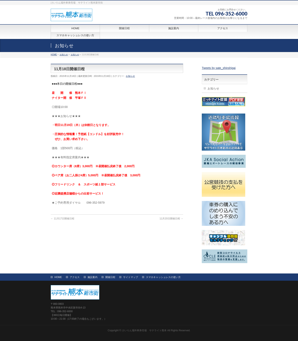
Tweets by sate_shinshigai (219, 68)
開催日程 (110, 277)
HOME (58, 277)
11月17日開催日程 (62, 218)
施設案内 (92, 277)
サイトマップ (130, 277)
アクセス (75, 277)
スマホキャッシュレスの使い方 (163, 277)
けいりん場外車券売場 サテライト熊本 (144, 330)
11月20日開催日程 (171, 218)
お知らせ (130, 76)
